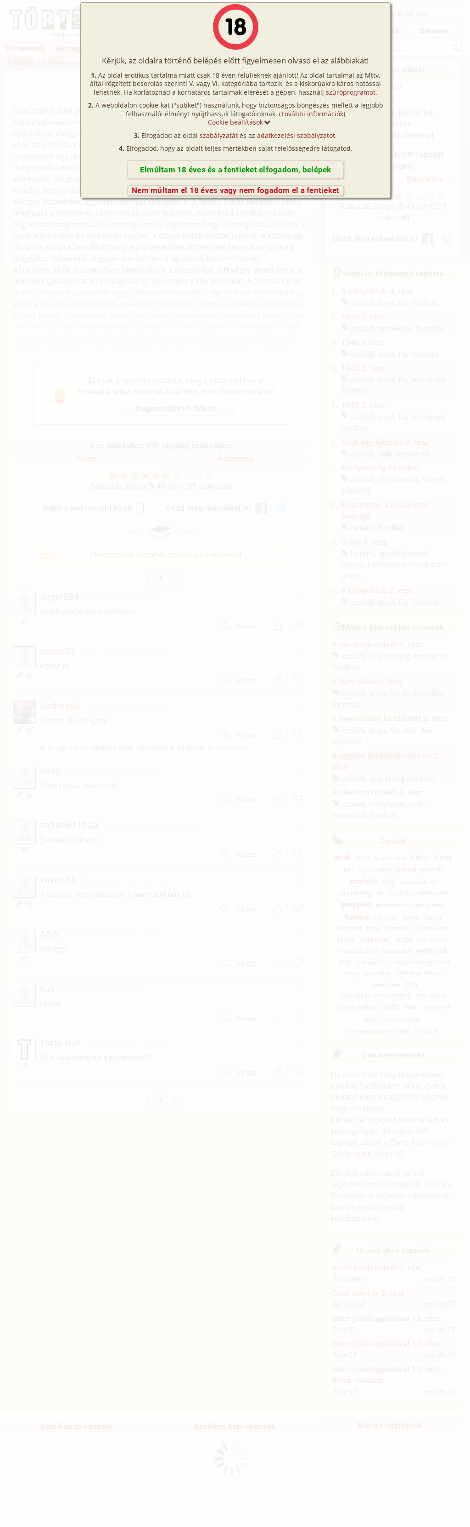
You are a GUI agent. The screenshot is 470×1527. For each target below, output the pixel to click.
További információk (312, 113)
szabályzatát (219, 135)
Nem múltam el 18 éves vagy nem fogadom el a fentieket (235, 190)
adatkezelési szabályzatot (296, 135)
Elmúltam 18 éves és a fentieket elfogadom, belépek (235, 169)
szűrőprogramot (350, 92)
